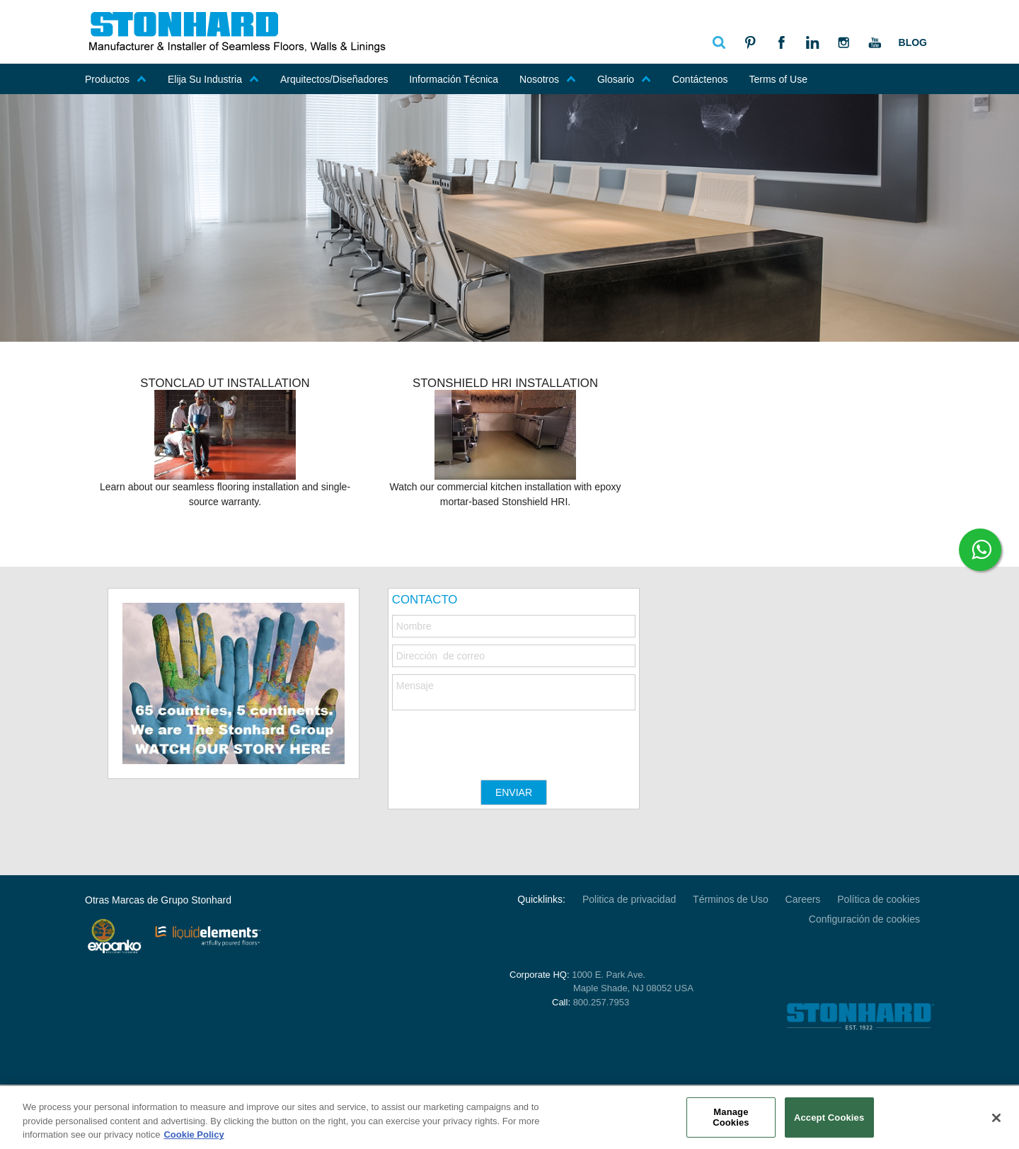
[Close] (996, 1117)
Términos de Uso (730, 899)
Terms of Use (778, 79)
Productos (115, 79)
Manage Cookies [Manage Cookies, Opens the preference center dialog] (731, 1117)
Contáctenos (700, 79)
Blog (913, 42)
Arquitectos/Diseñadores (334, 79)
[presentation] (499, 738)
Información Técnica (453, 79)
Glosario (624, 79)
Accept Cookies (829, 1117)
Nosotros (547, 79)
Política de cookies (878, 899)
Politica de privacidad (629, 899)
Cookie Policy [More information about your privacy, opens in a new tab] (193, 1134)
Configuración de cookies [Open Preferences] (864, 919)
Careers (803, 899)
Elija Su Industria (213, 79)
